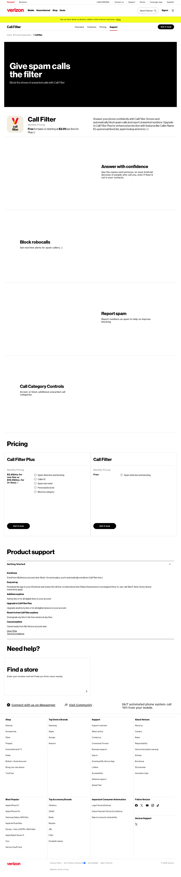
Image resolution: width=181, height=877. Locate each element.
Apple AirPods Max (14, 823)
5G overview (140, 767)
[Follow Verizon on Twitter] (141, 805)
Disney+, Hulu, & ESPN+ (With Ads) (20, 829)
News (137, 737)
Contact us (119, 2)
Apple (51, 731)
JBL (50, 829)
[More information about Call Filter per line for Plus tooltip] (34, 132)
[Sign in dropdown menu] (165, 10)
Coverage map (156, 2)
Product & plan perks (23, 35)
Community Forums (100, 743)
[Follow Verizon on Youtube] (147, 805)
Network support (99, 779)
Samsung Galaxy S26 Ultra (17, 817)
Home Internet (43, 10)
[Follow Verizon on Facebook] (136, 805)
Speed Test (96, 785)
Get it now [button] (166, 26)
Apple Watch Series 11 (15, 835)
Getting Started (16, 564)
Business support (99, 749)
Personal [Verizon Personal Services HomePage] (10, 2)
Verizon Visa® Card (14, 847)
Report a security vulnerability (104, 817)
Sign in (95, 755)
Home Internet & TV (14, 749)
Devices (9, 725)
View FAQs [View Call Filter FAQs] (12, 630)
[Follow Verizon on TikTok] (158, 805)
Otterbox (53, 805)
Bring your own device (15, 767)
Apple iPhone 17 (12, 805)
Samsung (53, 725)
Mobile (31, 10)
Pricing (102, 26)
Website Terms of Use (59, 869)
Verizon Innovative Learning (146, 749)
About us (139, 725)
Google (52, 737)
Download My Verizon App (103, 761)
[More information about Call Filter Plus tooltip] (17, 482)
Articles (138, 755)
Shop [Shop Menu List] (55, 10)
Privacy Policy (55, 863)
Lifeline (95, 767)
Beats (51, 817)
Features (91, 26)
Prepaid (9, 743)
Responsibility (141, 743)
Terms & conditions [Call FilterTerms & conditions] (15, 633)
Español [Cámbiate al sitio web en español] (170, 2)
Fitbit (51, 835)
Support (131, 2)
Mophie (52, 823)
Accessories (11, 731)
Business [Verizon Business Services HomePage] (23, 2)
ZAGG (51, 811)
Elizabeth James (56, 841)
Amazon (52, 743)
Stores (142, 2)
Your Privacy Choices (75, 863)
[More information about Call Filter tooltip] (148, 129)
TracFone (10, 773)
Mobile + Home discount (16, 761)
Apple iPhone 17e (13, 811)
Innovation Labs (142, 773)
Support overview (99, 725)
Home (9, 35)
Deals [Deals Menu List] (62, 10)
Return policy (97, 731)
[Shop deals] (118, 19)
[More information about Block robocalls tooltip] (62, 247)
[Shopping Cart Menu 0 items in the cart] (173, 10)
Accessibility (97, 773)
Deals (8, 755)
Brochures (139, 761)
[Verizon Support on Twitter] (136, 823)
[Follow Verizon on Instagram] (152, 805)
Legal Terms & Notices (101, 805)
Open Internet (106, 863)
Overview (79, 26)
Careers (138, 731)
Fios (7, 841)
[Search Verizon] (148, 10)
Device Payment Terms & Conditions (107, 811)
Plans (8, 737)
